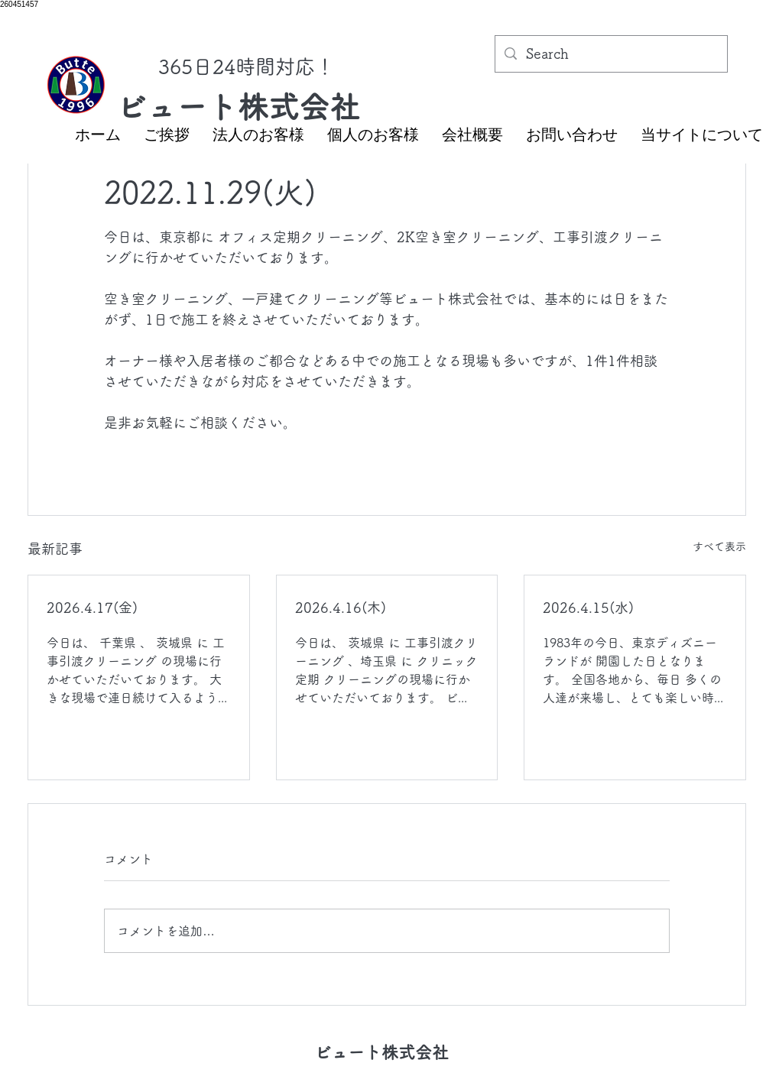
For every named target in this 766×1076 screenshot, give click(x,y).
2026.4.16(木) (340, 607)
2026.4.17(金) (92, 607)
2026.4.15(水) (588, 607)
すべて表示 (719, 546)
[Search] (610, 54)
